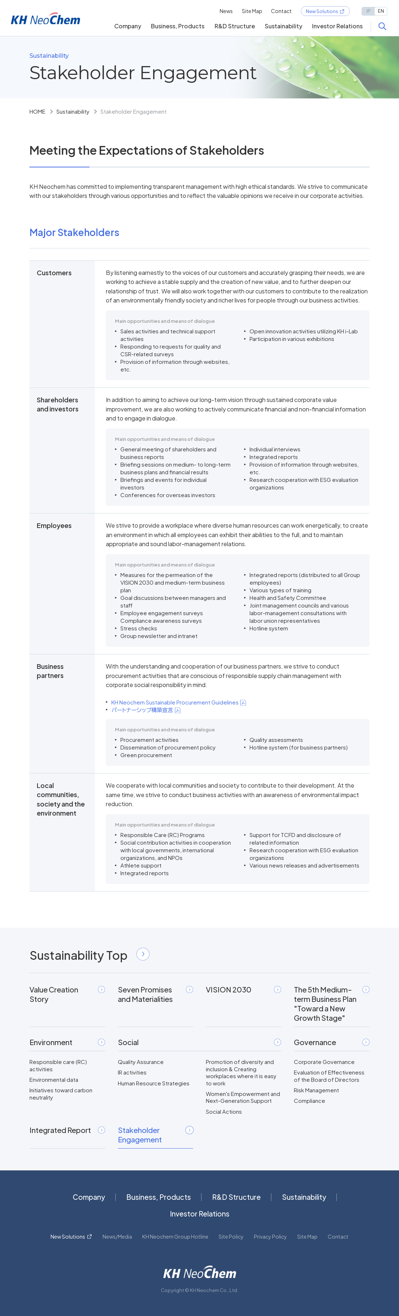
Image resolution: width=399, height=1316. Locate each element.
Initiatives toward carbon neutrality (60, 1093)
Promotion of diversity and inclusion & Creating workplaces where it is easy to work (241, 1072)
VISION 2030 (243, 989)
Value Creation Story (67, 994)
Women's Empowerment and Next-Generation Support (243, 1097)
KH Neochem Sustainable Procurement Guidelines (178, 702)
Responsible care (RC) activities (58, 1065)
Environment (67, 1042)
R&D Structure (235, 26)
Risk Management (316, 1089)
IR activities (132, 1072)
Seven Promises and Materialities (155, 994)
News (226, 11)
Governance (331, 1042)
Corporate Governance (324, 1061)
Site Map (252, 11)
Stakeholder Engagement (155, 1134)
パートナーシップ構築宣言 (145, 709)
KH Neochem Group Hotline (175, 1236)
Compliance (309, 1100)
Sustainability (283, 26)
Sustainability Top (89, 955)
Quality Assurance (141, 1061)
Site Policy (231, 1236)
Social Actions (224, 1111)
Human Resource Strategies (153, 1083)
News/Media (117, 1236)
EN (381, 11)
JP (368, 11)
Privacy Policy (270, 1236)
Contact (281, 11)
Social (200, 1042)
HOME (37, 111)
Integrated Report (67, 1129)
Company (127, 26)
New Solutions (322, 11)
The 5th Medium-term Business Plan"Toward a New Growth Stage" (331, 1003)
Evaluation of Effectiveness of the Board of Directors (329, 1076)
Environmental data (53, 1079)
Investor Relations (337, 26)
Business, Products (177, 26)
